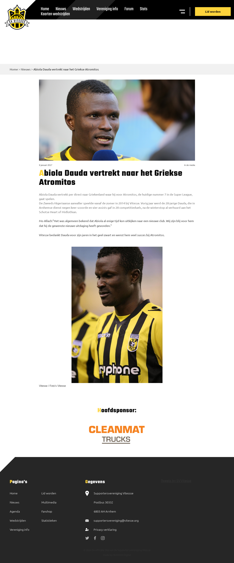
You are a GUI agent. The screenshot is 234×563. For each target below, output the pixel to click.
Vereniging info (107, 9)
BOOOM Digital (122, 554)
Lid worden (213, 11)
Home (14, 69)
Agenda (15, 511)
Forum (128, 9)
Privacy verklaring (105, 529)
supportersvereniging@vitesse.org (116, 520)
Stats (143, 9)
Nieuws (26, 69)
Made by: (108, 554)
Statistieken (49, 520)
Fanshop (46, 511)
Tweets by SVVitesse (176, 480)
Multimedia (48, 502)
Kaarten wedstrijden (55, 14)
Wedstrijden (81, 9)
